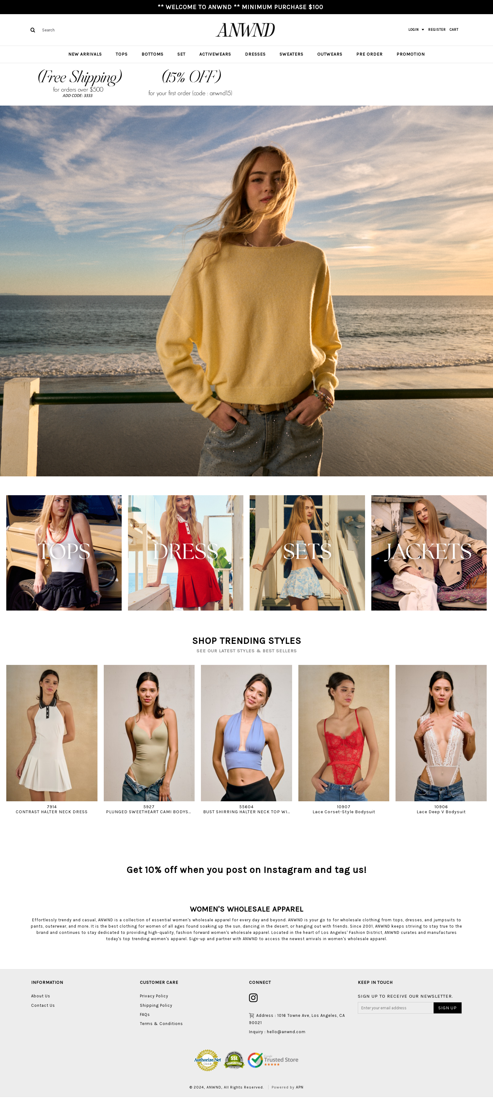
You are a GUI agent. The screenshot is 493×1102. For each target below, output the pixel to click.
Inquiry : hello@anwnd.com (277, 1037)
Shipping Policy (156, 1010)
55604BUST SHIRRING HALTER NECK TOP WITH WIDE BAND (247, 809)
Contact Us (43, 1010)
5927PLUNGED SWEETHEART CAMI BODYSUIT (150, 809)
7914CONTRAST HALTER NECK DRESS (52, 809)
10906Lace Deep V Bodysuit (441, 809)
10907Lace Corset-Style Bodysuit (344, 809)
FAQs (145, 1019)
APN (299, 1092)
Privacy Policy (154, 1001)
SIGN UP (447, 1013)
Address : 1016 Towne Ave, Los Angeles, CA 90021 (297, 1024)
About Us (40, 1001)
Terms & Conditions (161, 1029)
